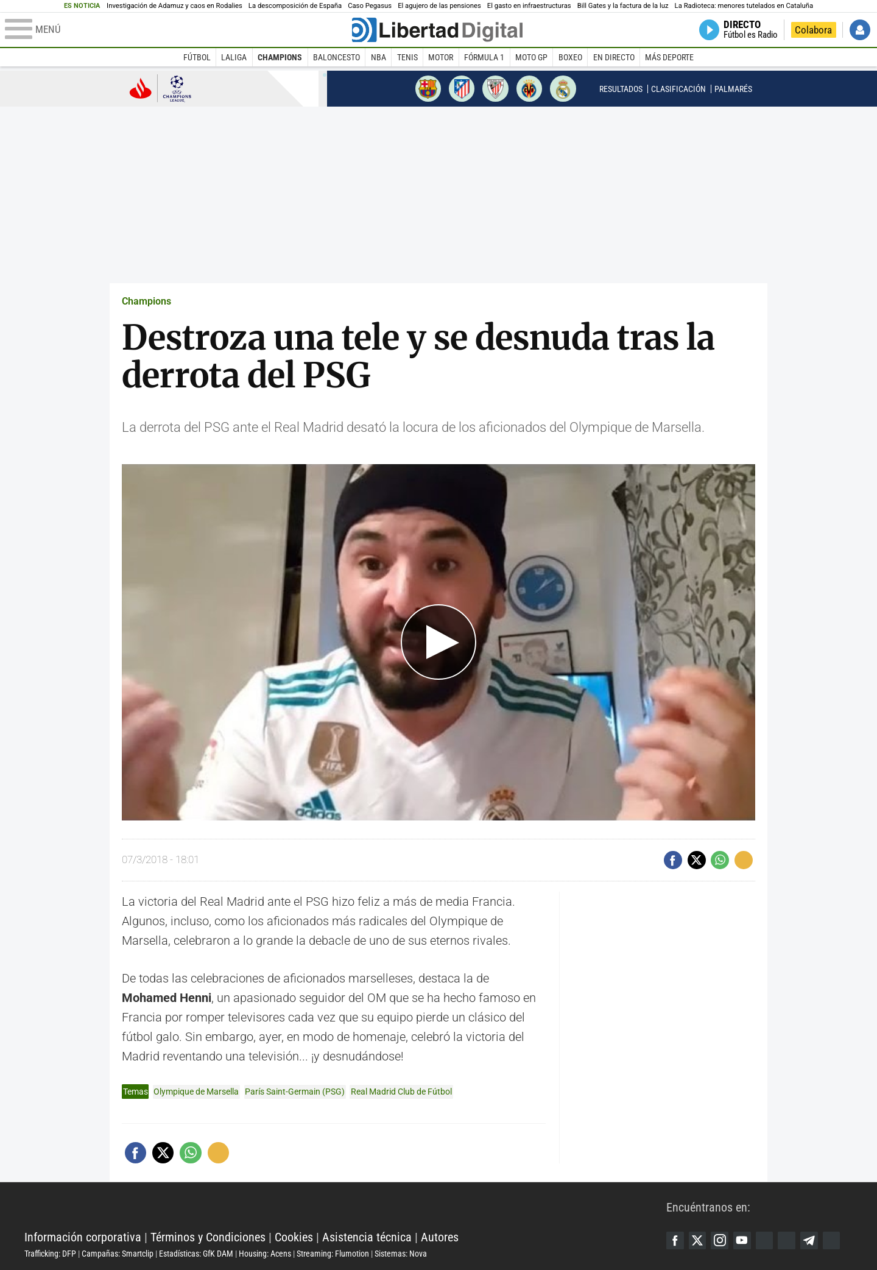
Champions (280, 57)
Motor (440, 57)
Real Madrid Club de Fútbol (401, 1091)
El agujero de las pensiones (439, 6)
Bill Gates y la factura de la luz (623, 6)
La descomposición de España (295, 6)
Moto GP (531, 57)
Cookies (294, 1237)
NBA (378, 57)
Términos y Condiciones (208, 1237)
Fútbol (197, 57)
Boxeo (570, 57)
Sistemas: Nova (401, 1253)
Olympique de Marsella (196, 1091)
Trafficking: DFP (50, 1253)
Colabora (813, 30)
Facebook (675, 1240)
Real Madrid (563, 88)
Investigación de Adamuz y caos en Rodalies (174, 6)
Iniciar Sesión (860, 29)
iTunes (837, 1240)
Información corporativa (82, 1237)
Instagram (722, 1240)
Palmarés (733, 89)
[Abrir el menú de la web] (177, 30)
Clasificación (678, 89)
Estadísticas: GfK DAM (196, 1253)
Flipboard (791, 1240)
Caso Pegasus (370, 6)
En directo (614, 57)
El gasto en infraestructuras (529, 6)
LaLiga (234, 57)
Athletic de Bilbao (495, 88)
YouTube (745, 1240)
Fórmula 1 (484, 57)
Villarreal (529, 88)
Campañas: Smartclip (117, 1253)
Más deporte (669, 57)
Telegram (814, 1240)
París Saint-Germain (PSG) (295, 1091)
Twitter (698, 1240)
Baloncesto (336, 57)
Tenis (407, 57)
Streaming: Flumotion (333, 1253)
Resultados (621, 89)
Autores (440, 1237)
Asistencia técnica (367, 1237)
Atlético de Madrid (461, 88)
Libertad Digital (345, 1206)
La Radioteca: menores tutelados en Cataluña (744, 6)
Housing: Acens (265, 1253)
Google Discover (768, 1240)
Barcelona (428, 88)
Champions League (160, 88)
